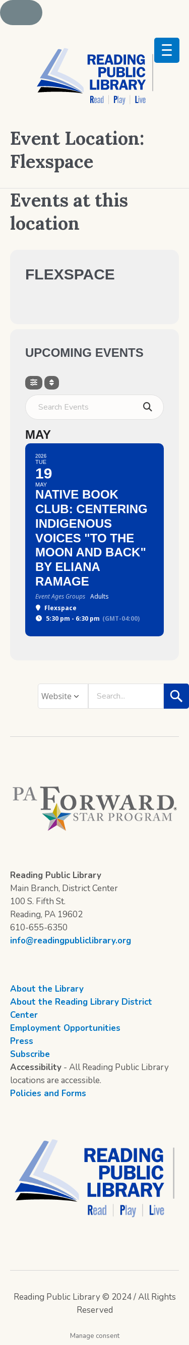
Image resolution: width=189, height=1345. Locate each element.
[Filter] (33, 383)
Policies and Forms (48, 1093)
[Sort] (51, 383)
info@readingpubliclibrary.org (70, 940)
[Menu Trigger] (166, 50)
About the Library (47, 989)
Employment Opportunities (65, 1028)
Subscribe (30, 1054)
